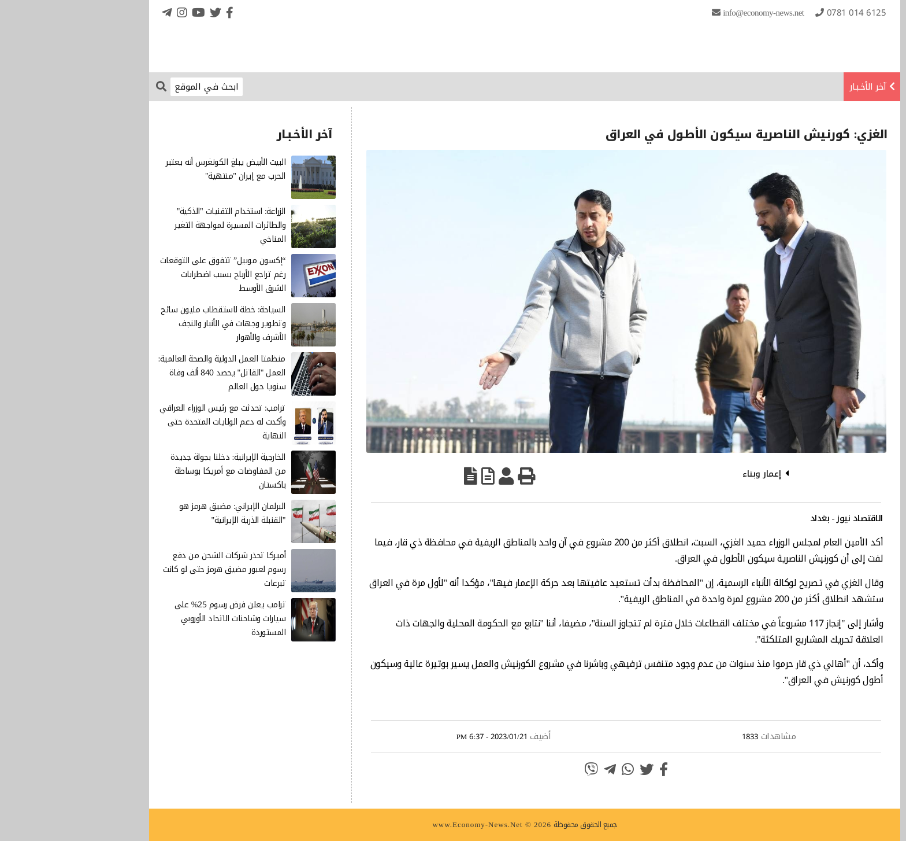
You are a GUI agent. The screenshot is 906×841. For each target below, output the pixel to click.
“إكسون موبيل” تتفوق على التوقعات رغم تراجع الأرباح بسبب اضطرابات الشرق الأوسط (151, 274)
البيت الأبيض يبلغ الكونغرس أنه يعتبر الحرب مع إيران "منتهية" (154, 169)
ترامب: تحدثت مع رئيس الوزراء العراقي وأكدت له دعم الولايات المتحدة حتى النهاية (151, 422)
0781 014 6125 (785, 13)
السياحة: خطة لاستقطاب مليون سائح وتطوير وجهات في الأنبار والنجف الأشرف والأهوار (151, 323)
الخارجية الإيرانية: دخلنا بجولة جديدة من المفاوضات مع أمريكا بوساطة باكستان (156, 471)
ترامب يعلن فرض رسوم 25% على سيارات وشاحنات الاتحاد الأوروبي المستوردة (158, 618)
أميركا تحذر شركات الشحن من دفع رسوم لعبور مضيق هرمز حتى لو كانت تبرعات (152, 569)
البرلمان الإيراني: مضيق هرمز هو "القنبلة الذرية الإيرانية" (160, 513)
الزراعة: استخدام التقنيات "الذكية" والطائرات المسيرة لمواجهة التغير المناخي (158, 225)
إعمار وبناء (690, 474)
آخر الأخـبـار (796, 87)
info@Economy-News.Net (691, 13)
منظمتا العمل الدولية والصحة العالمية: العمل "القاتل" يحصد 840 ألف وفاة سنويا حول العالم (150, 372)
